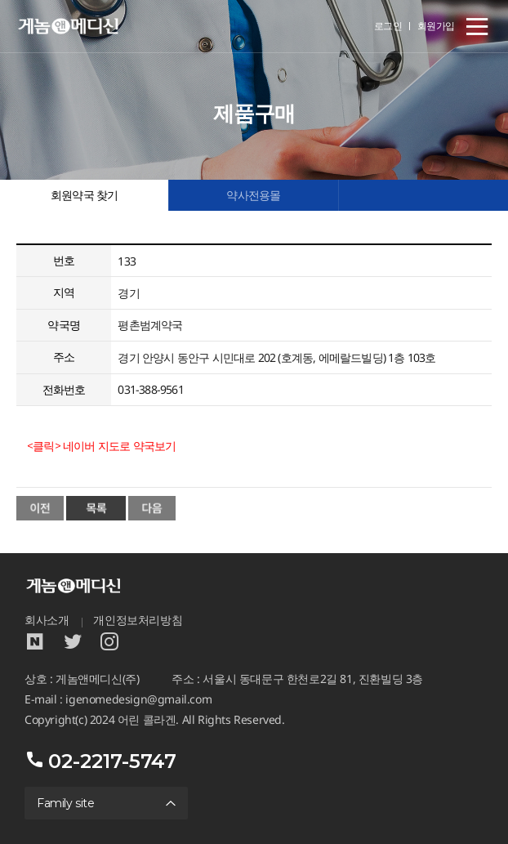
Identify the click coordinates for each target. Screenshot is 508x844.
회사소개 (47, 620)
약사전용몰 (253, 195)
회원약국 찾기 (84, 195)
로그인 (388, 26)
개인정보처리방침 (137, 620)
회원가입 (436, 26)
